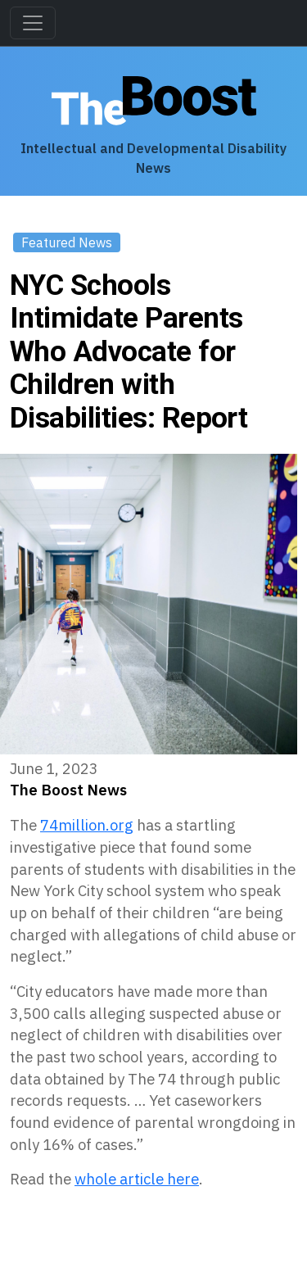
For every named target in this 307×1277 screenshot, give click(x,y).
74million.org (86, 825)
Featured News (66, 242)
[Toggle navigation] (33, 23)
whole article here (136, 1179)
